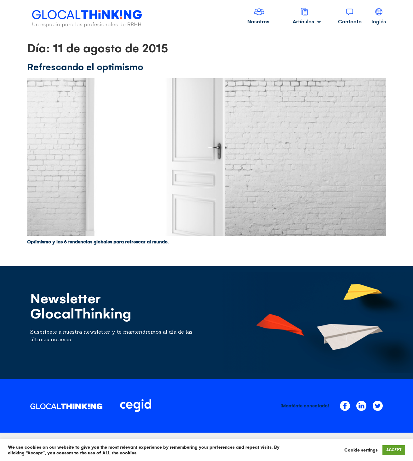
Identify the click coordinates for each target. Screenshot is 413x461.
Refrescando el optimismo (85, 67)
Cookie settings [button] (361, 450)
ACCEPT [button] (393, 450)
